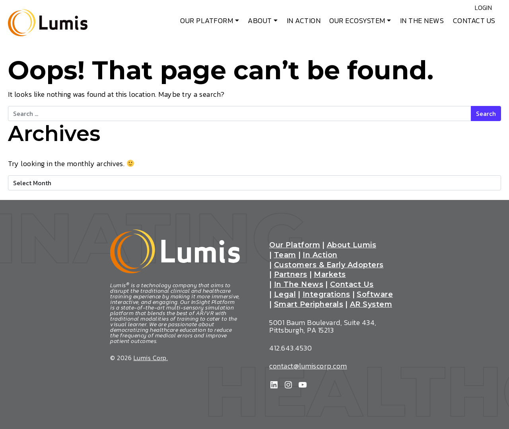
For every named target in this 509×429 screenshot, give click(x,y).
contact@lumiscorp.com (308, 365)
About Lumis (352, 245)
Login (476, 7)
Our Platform (206, 20)
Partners (290, 275)
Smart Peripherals (309, 305)
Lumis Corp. (151, 357)
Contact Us (474, 20)
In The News (422, 20)
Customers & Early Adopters (329, 265)
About (260, 20)
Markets (330, 275)
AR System (371, 305)
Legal (285, 295)
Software (375, 295)
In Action (304, 20)
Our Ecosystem (357, 20)
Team (285, 255)
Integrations (326, 295)
